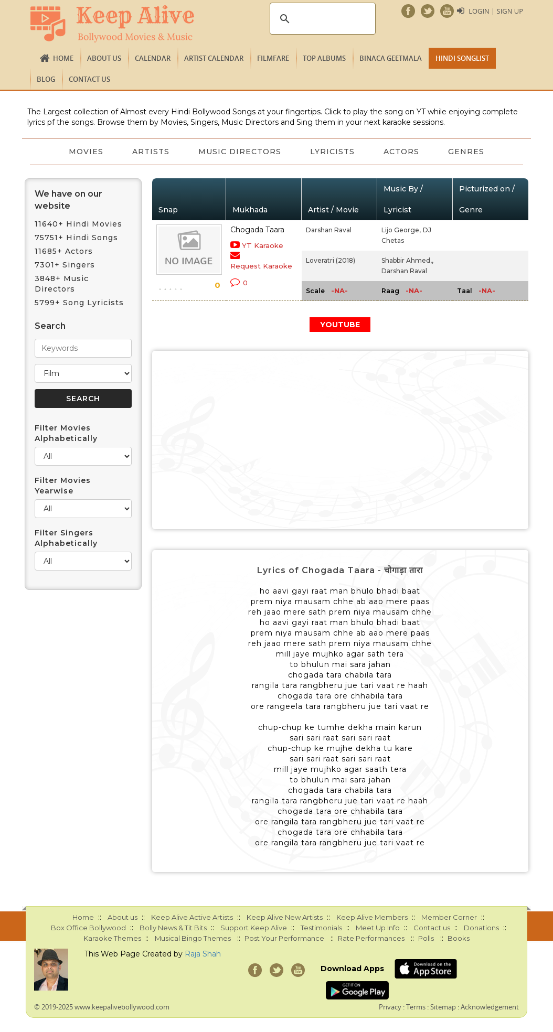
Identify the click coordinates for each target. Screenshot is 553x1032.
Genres (468, 151)
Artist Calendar (213, 58)
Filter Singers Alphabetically (66, 538)
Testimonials (321, 927)
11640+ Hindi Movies (78, 224)
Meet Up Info (378, 927)
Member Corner (449, 917)
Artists (150, 151)
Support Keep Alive (253, 927)
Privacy (390, 1007)
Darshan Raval (329, 230)
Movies (85, 151)
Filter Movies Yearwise (63, 486)
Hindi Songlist (462, 58)
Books (459, 938)
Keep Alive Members (372, 917)
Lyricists (333, 151)
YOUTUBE (340, 324)
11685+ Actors (64, 251)
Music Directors (239, 151)
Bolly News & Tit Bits (173, 927)
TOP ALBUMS (324, 58)
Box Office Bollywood (88, 927)
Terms (416, 1007)
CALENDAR (153, 58)
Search (50, 326)
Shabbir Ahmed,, (407, 260)
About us (104, 58)
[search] (321, 19)
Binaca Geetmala (390, 58)
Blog (46, 79)
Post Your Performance (284, 938)
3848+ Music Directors (62, 284)
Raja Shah (203, 954)
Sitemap (443, 1007)
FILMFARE (273, 58)
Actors (402, 151)
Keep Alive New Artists (285, 917)
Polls (426, 938)
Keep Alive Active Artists (192, 917)
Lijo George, (401, 230)
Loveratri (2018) (330, 260)
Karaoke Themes (112, 938)
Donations (481, 927)
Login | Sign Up (496, 11)
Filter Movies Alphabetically (66, 433)
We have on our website (68, 200)
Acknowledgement (490, 1007)
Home (63, 58)
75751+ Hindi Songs (76, 237)
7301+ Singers (65, 265)
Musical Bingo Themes (193, 938)
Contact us (89, 79)
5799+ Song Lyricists (79, 302)
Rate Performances (371, 938)
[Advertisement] (340, 440)
